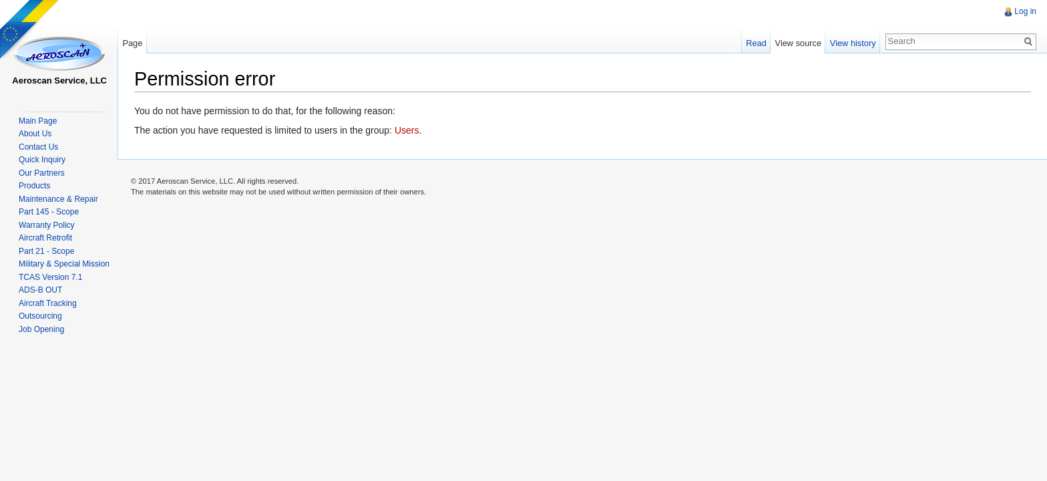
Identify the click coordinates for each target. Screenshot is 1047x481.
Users (407, 130)
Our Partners (42, 173)
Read (756, 43)
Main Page (38, 121)
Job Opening (41, 329)
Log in (1025, 11)
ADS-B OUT (40, 290)
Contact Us (38, 147)
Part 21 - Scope (46, 251)
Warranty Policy (47, 225)
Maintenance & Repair (58, 199)
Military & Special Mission (64, 264)
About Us (35, 133)
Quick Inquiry (42, 159)
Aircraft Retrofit (45, 238)
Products (34, 185)
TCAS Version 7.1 (50, 277)
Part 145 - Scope (49, 211)
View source (798, 43)
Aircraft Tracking (48, 303)
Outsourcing (40, 316)
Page (132, 43)
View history (853, 43)
